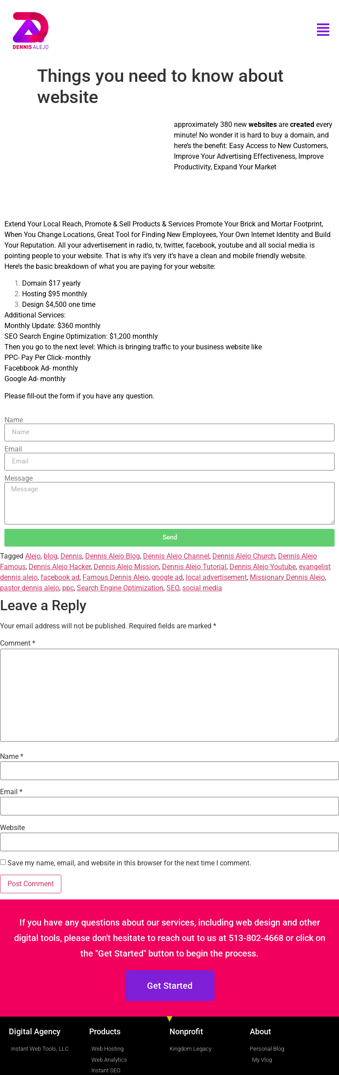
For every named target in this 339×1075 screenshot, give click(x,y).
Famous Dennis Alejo (116, 577)
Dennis (71, 556)
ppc (68, 588)
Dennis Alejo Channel (176, 556)
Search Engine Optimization (120, 588)
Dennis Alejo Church (243, 556)
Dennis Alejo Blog (112, 556)
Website (12, 827)
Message (18, 478)
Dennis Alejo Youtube (263, 566)
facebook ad (60, 577)
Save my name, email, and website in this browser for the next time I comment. (129, 863)
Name (13, 420)
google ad (167, 577)
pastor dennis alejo (29, 588)
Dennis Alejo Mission (126, 566)
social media (202, 588)
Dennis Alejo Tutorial (194, 566)
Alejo (33, 556)
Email (13, 449)
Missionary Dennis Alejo (287, 577)
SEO (172, 588)
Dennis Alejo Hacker (59, 566)
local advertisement (216, 577)
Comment (17, 643)
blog (50, 556)
